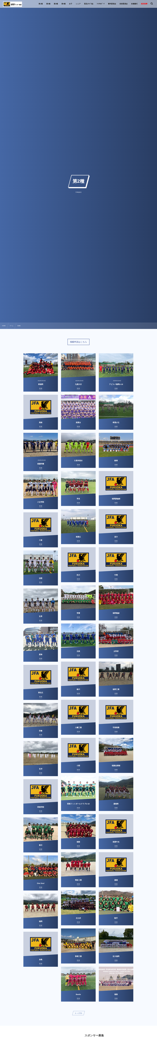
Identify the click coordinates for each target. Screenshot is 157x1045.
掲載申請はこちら (78, 342)
